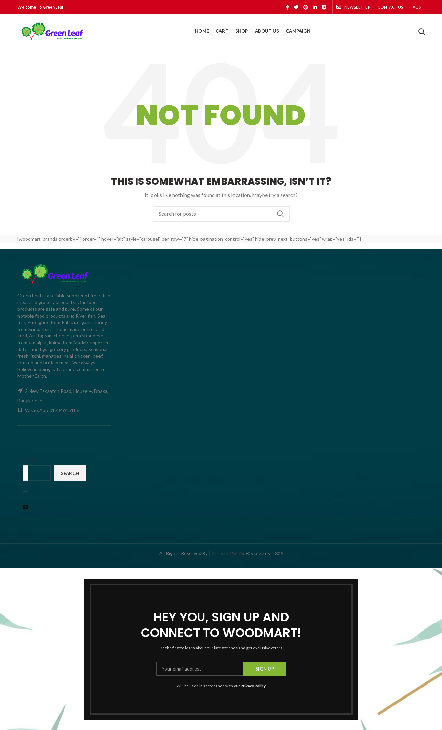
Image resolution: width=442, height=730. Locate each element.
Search (280, 214)
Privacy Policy (253, 685)
